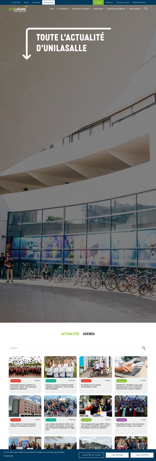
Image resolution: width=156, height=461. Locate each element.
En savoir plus (8, 456)
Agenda (89, 334)
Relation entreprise (139, 2)
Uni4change (36, 2)
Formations (98, 2)
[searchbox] (78, 348)
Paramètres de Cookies (91, 455)
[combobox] (77, 348)
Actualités (70, 334)
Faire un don (48, 2)
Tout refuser (117, 455)
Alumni (26, 2)
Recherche (109, 2)
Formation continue (122, 2)
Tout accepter (142, 455)
